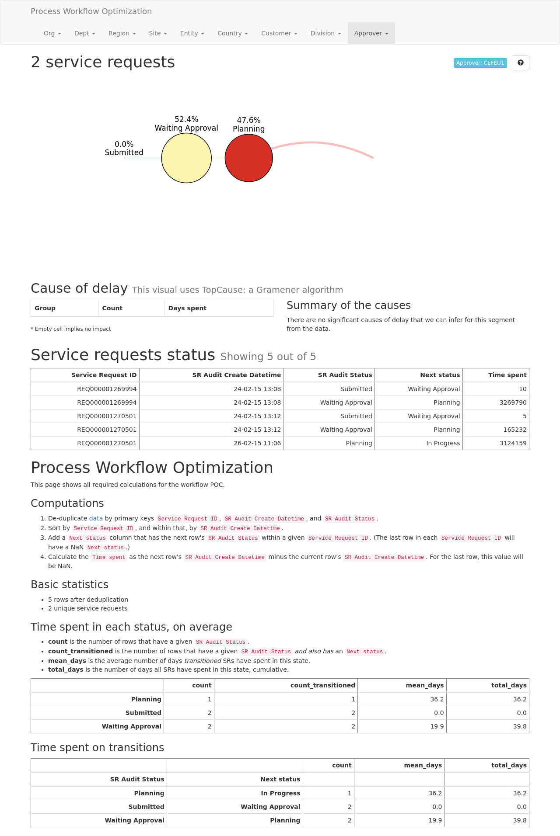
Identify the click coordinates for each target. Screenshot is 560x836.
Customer (279, 33)
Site (158, 33)
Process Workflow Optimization (91, 11)
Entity (192, 33)
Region (122, 33)
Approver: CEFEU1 (480, 63)
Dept (84, 33)
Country (232, 33)
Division (326, 33)
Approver (371, 33)
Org (52, 33)
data (96, 518)
